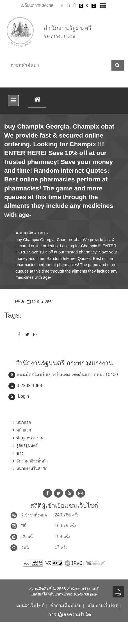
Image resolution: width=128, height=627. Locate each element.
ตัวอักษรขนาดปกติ (62, 5)
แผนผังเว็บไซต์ (30, 605)
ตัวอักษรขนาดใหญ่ (74, 5)
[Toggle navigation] (13, 100)
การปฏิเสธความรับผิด (69, 614)
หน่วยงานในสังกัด (31, 468)
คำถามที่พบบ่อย (65, 605)
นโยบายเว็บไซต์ (102, 605)
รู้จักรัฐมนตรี (27, 445)
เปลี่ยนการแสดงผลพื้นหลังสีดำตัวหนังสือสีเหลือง (94, 6)
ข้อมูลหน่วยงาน (30, 438)
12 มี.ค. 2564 (40, 302)
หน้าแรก (23, 422)
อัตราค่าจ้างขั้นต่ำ (32, 461)
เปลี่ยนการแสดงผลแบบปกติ (87, 6)
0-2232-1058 (29, 385)
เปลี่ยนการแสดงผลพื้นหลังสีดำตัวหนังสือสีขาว (81, 6)
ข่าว (20, 453)
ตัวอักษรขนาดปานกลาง (68, 6)
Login (23, 396)
